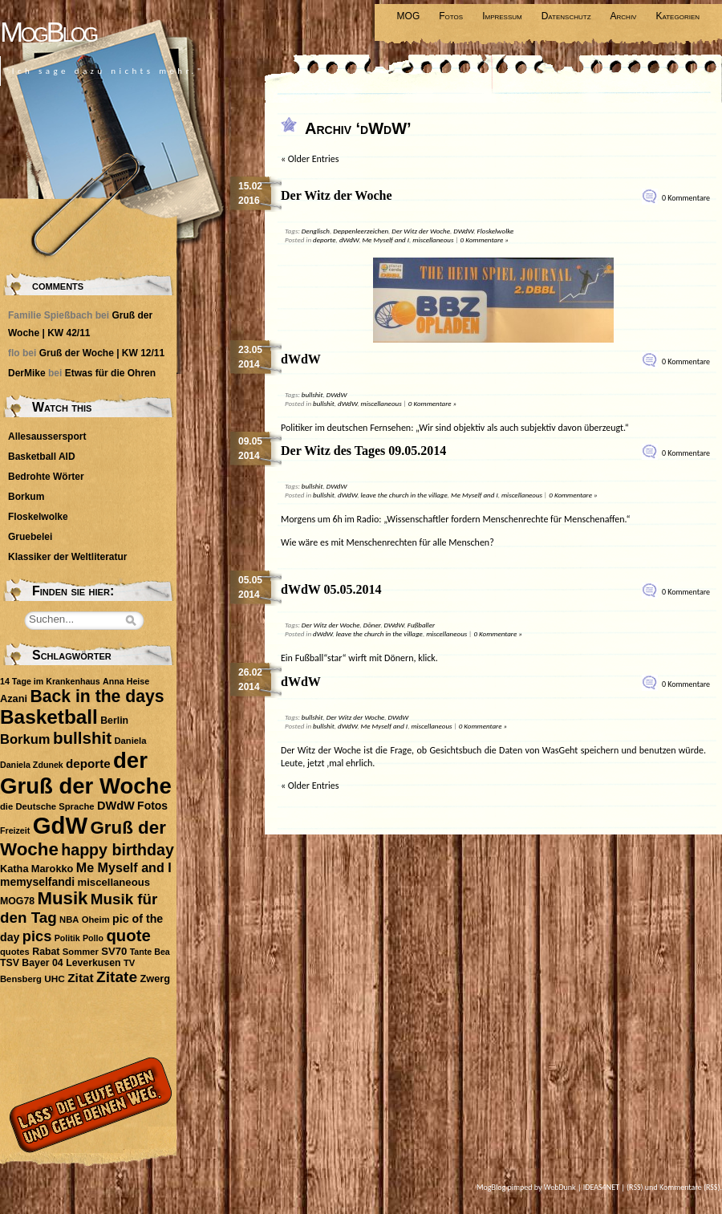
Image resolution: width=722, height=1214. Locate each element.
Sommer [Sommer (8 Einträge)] (81, 951)
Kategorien (677, 16)
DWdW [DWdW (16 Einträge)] (116, 805)
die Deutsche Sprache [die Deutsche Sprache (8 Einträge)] (47, 806)
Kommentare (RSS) (689, 1187)
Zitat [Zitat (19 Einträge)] (80, 978)
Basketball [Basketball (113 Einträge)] (49, 717)
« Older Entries (310, 158)
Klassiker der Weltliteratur (68, 556)
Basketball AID (41, 456)
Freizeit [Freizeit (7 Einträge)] (15, 830)
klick (427, 658)
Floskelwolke (495, 230)
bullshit (312, 394)
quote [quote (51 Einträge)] (128, 935)
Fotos (451, 16)
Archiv (623, 16)
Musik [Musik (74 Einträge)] (62, 898)
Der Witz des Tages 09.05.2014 (363, 450)
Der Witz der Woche (336, 195)
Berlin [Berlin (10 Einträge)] (114, 720)
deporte (324, 239)
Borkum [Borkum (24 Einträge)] (25, 739)
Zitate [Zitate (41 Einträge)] (116, 976)
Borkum (26, 496)
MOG (408, 16)
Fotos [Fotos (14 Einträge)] (152, 805)
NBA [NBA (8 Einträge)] (69, 919)
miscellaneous (432, 239)
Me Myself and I (385, 239)
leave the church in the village (404, 494)
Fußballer (421, 624)
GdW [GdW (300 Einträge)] (60, 825)
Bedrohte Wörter (46, 476)
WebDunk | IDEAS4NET (581, 1187)
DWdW (463, 230)
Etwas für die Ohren (110, 373)
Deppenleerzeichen (360, 230)
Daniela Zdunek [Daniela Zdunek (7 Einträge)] (31, 764)
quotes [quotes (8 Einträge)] (15, 951)
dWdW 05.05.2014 (331, 589)
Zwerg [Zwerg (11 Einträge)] (155, 978)
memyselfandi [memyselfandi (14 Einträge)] (37, 881)
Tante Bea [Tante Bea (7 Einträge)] (150, 951)
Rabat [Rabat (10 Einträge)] (45, 951)
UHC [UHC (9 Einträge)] (54, 979)
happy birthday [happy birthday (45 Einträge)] (117, 850)
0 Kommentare (686, 198)
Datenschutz (566, 16)
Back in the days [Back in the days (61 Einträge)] (97, 696)
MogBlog (48, 31)
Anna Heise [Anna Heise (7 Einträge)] (126, 681)
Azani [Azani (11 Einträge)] (13, 698)
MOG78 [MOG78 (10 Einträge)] (17, 901)
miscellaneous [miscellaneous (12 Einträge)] (114, 882)
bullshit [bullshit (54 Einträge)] (82, 738)
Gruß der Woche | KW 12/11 (102, 353)
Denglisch (316, 230)
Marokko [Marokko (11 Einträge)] (52, 869)
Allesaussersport (47, 436)
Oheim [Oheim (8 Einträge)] (96, 919)
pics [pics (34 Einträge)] (36, 936)
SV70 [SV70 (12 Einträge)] (114, 951)
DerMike (27, 373)
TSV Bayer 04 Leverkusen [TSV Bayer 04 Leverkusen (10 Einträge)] (60, 962)
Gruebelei (30, 536)
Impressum (502, 16)
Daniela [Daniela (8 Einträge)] (130, 740)
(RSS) (635, 1187)
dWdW (349, 239)
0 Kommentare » (484, 239)
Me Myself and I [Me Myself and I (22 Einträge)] (124, 867)
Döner (372, 624)
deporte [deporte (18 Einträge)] (88, 763)
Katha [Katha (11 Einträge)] (14, 869)
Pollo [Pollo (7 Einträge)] (93, 938)
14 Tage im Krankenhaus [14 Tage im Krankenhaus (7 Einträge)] (50, 681)
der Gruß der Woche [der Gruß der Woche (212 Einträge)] (86, 773)
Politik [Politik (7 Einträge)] (67, 938)
